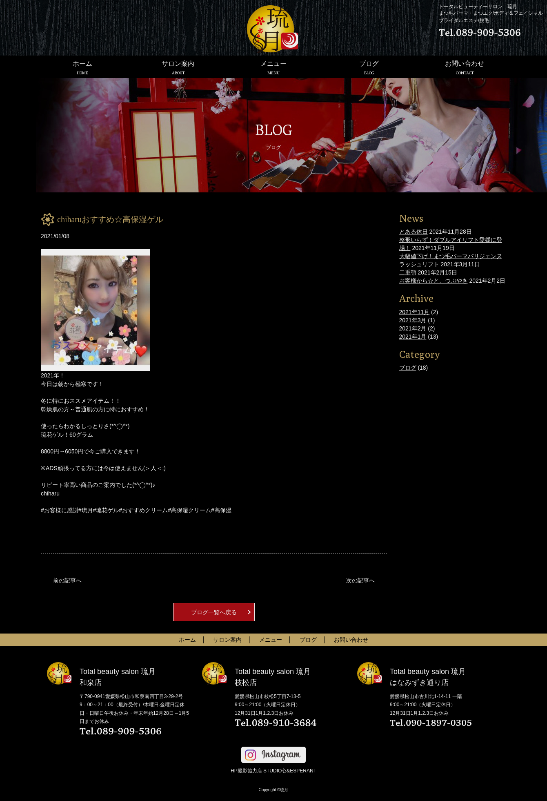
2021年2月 (413, 328)
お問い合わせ (464, 67)
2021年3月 (413, 320)
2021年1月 (413, 336)
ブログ (369, 67)
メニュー (273, 67)
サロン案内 (178, 67)
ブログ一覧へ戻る (214, 612)
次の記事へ (360, 580)
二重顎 (407, 272)
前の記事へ (67, 580)
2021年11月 (414, 312)
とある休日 (413, 231)
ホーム (82, 67)
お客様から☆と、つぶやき (433, 280)
